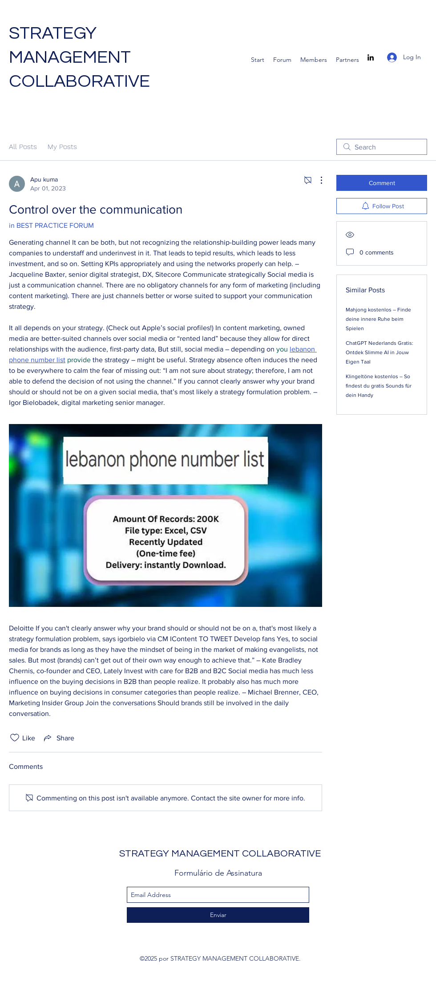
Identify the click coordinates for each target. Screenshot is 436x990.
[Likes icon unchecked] (14, 737)
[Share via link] (58, 737)
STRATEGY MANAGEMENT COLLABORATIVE (79, 57)
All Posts (23, 146)
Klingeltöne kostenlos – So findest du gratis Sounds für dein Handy (379, 385)
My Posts (62, 146)
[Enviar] (218, 915)
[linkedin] (370, 57)
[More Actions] (316, 180)
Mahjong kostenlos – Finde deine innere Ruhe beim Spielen (378, 319)
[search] (381, 147)
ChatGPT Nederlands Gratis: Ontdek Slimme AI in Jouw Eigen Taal (379, 352)
